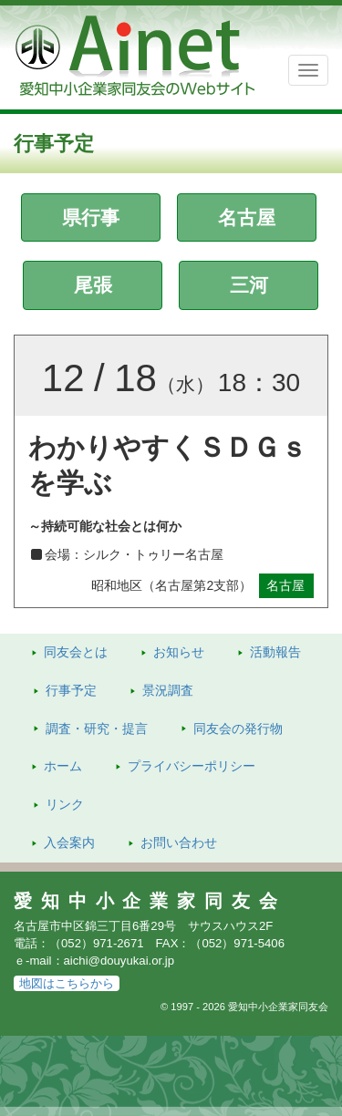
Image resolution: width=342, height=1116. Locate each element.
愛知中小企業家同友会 (150, 901)
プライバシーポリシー (191, 766)
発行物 (238, 728)
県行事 (90, 217)
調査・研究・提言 (97, 728)
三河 (249, 284)
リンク (65, 804)
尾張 (93, 284)
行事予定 (71, 690)
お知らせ (178, 652)
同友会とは (76, 652)
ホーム (63, 766)
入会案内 (69, 842)
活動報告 (275, 652)
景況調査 (167, 690)
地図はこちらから (66, 983)
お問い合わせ (178, 842)
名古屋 (246, 217)
